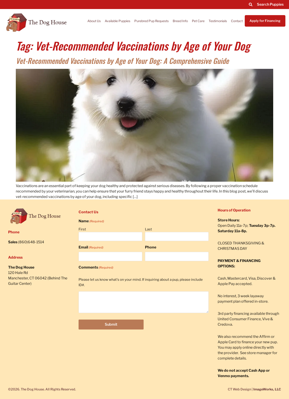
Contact (237, 21)
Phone (150, 247)
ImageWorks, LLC (267, 389)
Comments (96, 267)
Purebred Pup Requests (151, 21)
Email (91, 247)
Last (148, 229)
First (82, 229)
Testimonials (218, 21)
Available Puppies (117, 21)
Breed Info (180, 21)
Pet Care (198, 21)
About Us (94, 21)
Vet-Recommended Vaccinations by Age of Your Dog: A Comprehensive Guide (122, 60)
